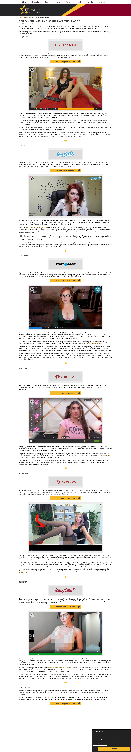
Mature (57, 2)
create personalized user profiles (59, 668)
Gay (46, 2)
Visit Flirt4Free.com (65, 281)
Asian (68, 2)
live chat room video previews (37, 227)
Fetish (79, 2)
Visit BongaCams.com (65, 607)
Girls (24, 2)
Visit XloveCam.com (65, 498)
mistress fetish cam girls (94, 343)
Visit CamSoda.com (65, 170)
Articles (90, 2)
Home (20, 17)
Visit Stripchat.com (65, 393)
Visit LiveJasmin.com (65, 62)
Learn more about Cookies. (100, 745)
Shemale (35, 2)
